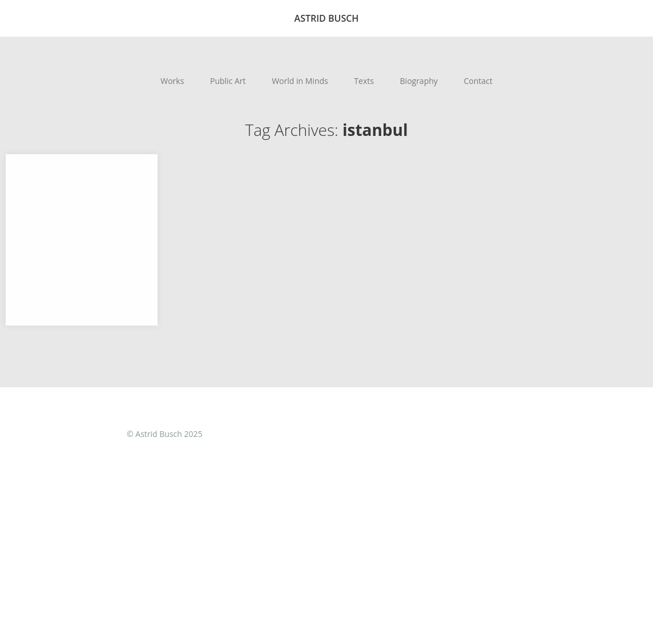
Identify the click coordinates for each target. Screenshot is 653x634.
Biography (419, 80)
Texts (364, 80)
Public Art (228, 80)
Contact (477, 80)
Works (172, 80)
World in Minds (300, 80)
